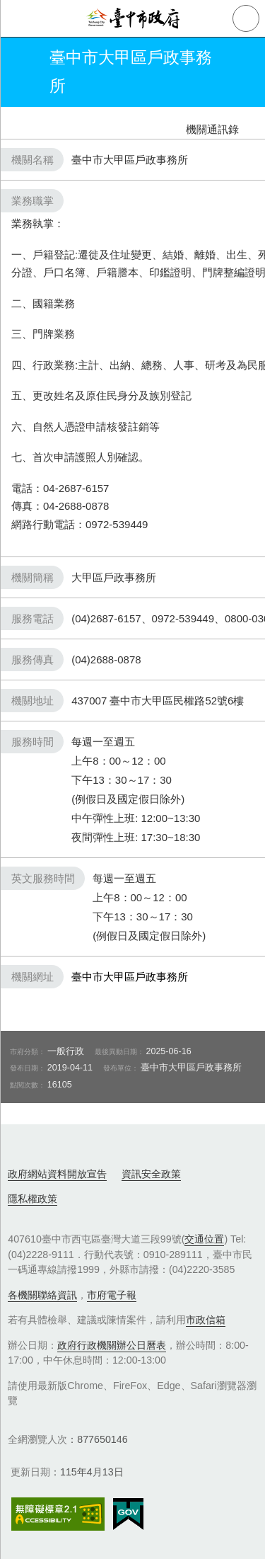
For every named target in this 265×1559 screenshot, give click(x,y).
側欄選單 (18, 18)
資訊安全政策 (151, 1174)
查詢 (245, 18)
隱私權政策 (32, 1198)
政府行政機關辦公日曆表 (111, 1345)
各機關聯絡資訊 (42, 1295)
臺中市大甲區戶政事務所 (129, 977)
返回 (22, 72)
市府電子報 (111, 1295)
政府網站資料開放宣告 (57, 1174)
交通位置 (204, 1239)
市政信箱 (205, 1319)
